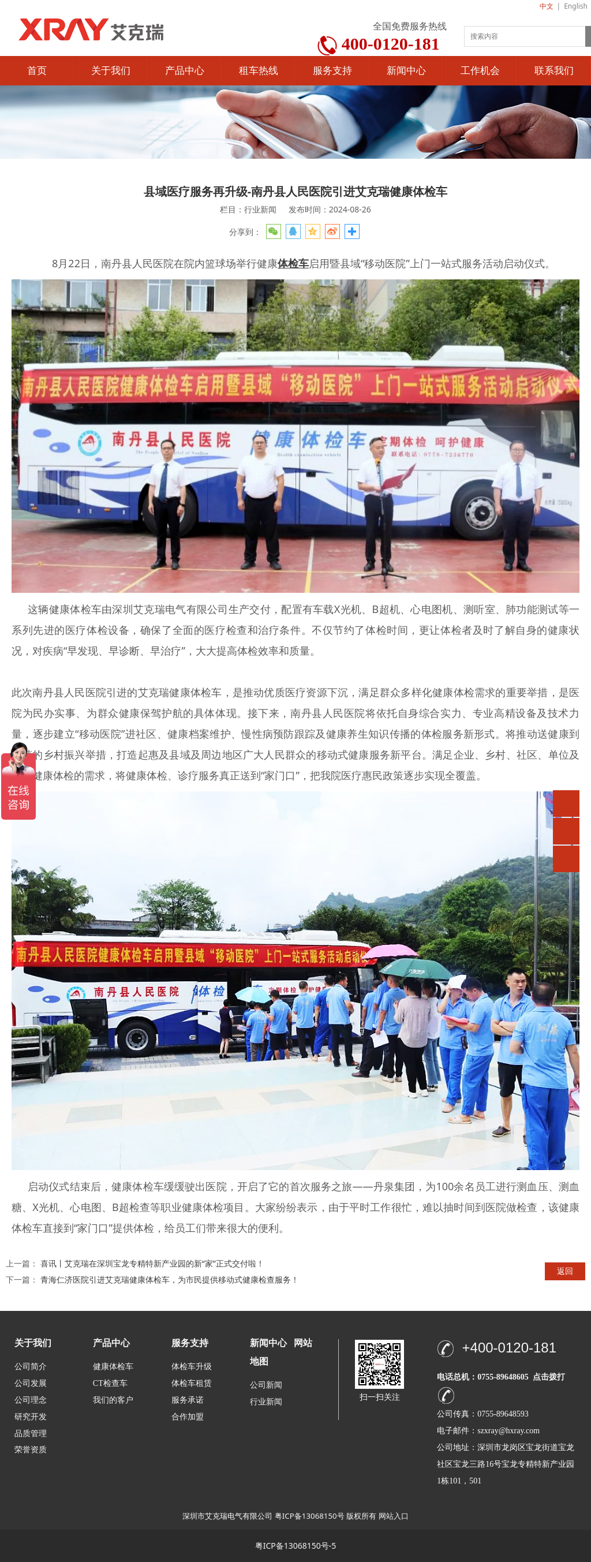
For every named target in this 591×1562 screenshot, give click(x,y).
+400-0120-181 (509, 1347)
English (576, 6)
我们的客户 (113, 1400)
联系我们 (554, 70)
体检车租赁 (191, 1383)
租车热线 (258, 70)
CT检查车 (110, 1383)
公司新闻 (266, 1385)
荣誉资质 (30, 1449)
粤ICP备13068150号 (310, 1516)
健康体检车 (113, 1366)
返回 (565, 1270)
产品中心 (184, 70)
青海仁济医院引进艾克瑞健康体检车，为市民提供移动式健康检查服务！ (169, 1279)
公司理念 (30, 1400)
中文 (546, 6)
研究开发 (30, 1416)
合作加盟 (187, 1416)
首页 (37, 70)
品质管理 (30, 1433)
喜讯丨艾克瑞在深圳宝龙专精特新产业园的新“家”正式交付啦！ (152, 1263)
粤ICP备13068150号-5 (295, 1545)
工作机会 (480, 70)
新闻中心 (406, 70)
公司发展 (30, 1383)
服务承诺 (187, 1400)
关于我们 (110, 70)
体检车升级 (191, 1366)
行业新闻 (266, 1401)
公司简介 (30, 1366)
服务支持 (332, 70)
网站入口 (394, 1516)
